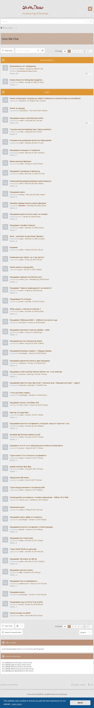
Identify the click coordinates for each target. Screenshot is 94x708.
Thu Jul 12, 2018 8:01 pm (33, 332)
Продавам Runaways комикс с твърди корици (31, 351)
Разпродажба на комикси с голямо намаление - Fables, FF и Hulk (39, 497)
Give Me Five (10, 39)
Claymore (22, 101)
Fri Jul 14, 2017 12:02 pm (33, 480)
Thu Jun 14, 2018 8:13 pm (37, 363)
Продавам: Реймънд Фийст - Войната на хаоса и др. (34, 320)
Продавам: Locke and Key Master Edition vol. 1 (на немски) (36, 372)
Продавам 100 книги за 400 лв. (23, 559)
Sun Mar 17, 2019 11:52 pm (34, 301)
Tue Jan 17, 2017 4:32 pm (38, 594)
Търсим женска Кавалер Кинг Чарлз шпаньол (30, 129)
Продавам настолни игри (21, 538)
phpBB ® (39, 694)
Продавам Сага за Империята (23, 581)
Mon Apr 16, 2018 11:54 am (37, 374)
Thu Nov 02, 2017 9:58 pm (34, 426)
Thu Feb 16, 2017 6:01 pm (34, 551)
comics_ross (23, 279)
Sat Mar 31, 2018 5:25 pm (38, 395)
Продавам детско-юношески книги (26, 341)
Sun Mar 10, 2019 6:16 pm (34, 311)
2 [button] (72, 51)
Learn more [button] (17, 704)
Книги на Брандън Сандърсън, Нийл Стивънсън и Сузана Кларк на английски (45, 98)
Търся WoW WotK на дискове (23, 549)
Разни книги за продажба (21, 267)
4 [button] (78, 51)
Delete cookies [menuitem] (79, 684)
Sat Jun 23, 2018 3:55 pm (37, 353)
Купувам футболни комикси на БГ (25, 434)
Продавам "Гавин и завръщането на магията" (31, 288)
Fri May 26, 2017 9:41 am (34, 510)
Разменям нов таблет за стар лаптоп (27, 257)
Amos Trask (23, 405)
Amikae (22, 194)
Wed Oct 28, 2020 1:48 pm (34, 183)
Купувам (13, 247)
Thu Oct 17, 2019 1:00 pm (33, 269)
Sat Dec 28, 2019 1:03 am (34, 250)
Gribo (21, 183)
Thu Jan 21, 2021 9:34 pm (34, 164)
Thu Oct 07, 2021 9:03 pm (38, 110)
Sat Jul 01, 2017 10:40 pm (34, 490)
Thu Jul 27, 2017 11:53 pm (34, 458)
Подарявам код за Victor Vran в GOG (26, 602)
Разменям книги (17, 507)
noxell (21, 153)
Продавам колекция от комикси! (25, 150)
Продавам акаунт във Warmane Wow (26, 118)
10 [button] (87, 51)
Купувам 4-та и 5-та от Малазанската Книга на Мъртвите (36, 445)
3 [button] (75, 51)
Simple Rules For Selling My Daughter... (27, 80)
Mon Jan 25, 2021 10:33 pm (34, 153)
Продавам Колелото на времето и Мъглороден (31, 527)
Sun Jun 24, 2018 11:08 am (34, 343)
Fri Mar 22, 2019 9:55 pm (33, 290)
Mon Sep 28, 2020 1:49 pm (35, 194)
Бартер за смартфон (19, 412)
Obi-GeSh (22, 322)
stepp (21, 540)
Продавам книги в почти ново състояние (28, 214)
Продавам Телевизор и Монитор (25, 171)
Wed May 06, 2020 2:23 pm (36, 205)
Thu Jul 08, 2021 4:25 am (33, 120)
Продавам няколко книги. (21, 570)
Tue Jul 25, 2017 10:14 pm (34, 469)
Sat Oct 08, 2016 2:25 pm (34, 615)
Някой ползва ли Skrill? (20, 613)
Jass (20, 269)
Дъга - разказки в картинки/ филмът (27, 236)
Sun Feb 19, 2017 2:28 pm (34, 540)
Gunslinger (23, 353)
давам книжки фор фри (20, 466)
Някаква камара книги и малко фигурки (28, 203)
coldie (21, 120)
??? (20, 217)
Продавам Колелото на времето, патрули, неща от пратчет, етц (39, 423)
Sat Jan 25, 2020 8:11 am (34, 69)
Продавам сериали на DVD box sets (26, 277)
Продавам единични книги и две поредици (30, 361)
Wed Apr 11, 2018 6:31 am (37, 385)
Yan (20, 572)
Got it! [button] (80, 703)
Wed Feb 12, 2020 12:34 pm (35, 239)
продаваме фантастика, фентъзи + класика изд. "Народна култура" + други (45, 383)
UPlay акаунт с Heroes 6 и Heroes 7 (25, 309)
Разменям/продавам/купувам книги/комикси (30, 181)
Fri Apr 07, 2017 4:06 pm (34, 529)
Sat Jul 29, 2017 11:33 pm (34, 448)
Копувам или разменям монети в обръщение (30, 140)
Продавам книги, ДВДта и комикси (26, 517)
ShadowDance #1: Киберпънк (23, 66)
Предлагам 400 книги (19, 477)
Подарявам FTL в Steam (20, 299)
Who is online (11, 642)
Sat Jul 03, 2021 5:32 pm (33, 132)
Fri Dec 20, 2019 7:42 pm (33, 259)
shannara (22, 385)
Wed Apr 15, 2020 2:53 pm (34, 228)
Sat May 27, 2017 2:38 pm (39, 500)
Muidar (21, 529)
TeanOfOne (23, 110)
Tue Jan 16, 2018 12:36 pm (38, 405)
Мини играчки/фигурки (20, 161)
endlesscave (24, 583)
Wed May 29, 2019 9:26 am (39, 279)
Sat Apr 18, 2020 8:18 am (32, 217)
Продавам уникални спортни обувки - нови (29, 330)
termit (21, 301)
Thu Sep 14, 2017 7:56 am (34, 437)
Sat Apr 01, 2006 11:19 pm (34, 82)
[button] (65, 51)
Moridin (22, 205)
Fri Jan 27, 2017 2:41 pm (38, 583)
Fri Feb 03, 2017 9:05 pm (32, 572)
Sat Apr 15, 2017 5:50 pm (38, 519)
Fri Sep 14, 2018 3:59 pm (36, 322)
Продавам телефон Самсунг (22, 225)
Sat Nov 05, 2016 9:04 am (34, 604)
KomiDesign (62, 694)
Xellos (21, 82)
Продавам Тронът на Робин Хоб (24, 402)
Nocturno (22, 374)
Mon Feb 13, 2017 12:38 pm (35, 561)
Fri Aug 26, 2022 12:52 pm (37, 101)
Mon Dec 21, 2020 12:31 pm (35, 173)
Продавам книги (17, 192)
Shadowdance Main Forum (27, 71)
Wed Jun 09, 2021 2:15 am (34, 143)
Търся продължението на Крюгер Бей (27, 487)
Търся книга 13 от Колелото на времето (28, 455)
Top (92, 684)
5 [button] (81, 51)
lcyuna (21, 448)
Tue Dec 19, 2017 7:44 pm (34, 415)
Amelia (21, 69)
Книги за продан (17, 108)
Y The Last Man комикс (20, 393)
